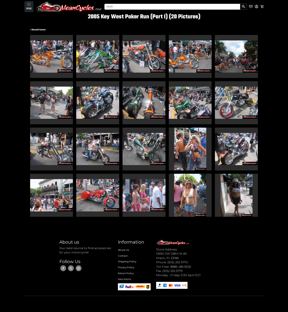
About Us (123, 249)
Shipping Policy (127, 261)
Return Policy (126, 273)
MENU (29, 8)
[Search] (172, 7)
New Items (124, 279)
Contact (123, 255)
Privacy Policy (126, 267)
